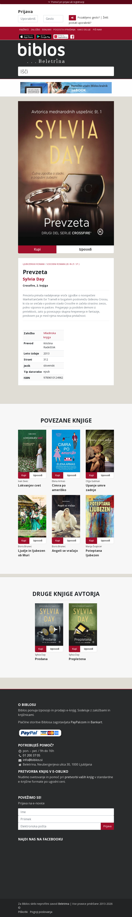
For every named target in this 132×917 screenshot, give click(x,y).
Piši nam (97, 29)
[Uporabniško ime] (28, 18)
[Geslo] (53, 18)
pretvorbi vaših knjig (79, 777)
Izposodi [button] (85, 249)
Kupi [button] (37, 249)
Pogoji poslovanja (41, 912)
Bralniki (46, 29)
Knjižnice (24, 29)
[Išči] (66, 71)
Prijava (107, 826)
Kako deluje (84, 29)
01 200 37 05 (31, 755)
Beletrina (63, 903)
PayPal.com (78, 722)
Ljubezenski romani (34, 264)
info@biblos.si (32, 760)
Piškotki (23, 912)
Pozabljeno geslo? (88, 17)
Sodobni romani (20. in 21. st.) (62, 264)
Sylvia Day (33, 279)
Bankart (96, 722)
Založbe (35, 29)
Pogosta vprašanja (64, 29)
